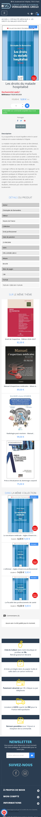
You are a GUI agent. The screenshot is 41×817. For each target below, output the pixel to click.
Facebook (16, 773)
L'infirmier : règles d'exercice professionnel (20, 569)
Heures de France (9, 221)
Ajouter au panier (27, 106)
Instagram (25, 773)
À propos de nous (14, 789)
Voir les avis (20, 126)
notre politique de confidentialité (19, 747)
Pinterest (24, 121)
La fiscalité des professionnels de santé (20, 602)
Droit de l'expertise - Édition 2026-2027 (20, 339)
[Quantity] (16, 105)
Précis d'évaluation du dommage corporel (20, 480)
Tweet (21, 121)
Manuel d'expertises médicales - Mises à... (20, 386)
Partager (17, 121)
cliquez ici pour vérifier (11, 811)
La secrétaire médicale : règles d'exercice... (20, 535)
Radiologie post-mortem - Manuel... (20, 433)
